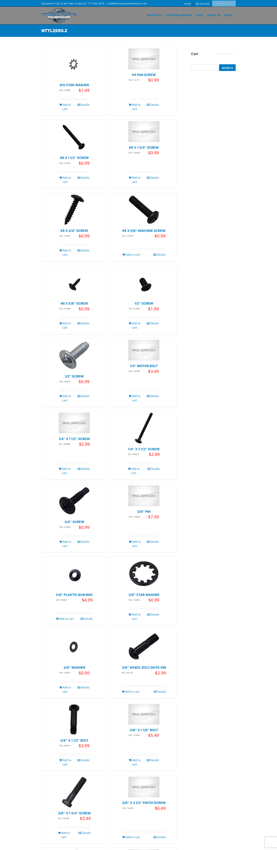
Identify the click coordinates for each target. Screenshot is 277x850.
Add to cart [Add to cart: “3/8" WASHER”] (66, 689)
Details (85, 105)
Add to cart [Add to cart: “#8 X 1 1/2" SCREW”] (66, 180)
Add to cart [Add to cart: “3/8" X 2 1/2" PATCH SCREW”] (132, 837)
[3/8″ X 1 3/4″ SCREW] (74, 792)
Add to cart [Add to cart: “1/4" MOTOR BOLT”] (136, 398)
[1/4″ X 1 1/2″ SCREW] (74, 423)
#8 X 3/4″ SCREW (74, 231)
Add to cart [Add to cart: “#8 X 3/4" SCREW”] (66, 252)
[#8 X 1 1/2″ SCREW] (74, 136)
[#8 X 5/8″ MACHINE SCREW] (143, 209)
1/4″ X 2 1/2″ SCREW (144, 449)
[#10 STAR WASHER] (74, 64)
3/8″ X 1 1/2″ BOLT (74, 740)
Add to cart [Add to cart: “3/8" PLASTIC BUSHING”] (66, 619)
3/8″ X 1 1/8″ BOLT (144, 730)
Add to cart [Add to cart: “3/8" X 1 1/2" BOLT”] (66, 762)
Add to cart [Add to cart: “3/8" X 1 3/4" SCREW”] (65, 835)
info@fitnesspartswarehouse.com (127, 3)
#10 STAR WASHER (74, 85)
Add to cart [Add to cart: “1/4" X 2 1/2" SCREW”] (135, 471)
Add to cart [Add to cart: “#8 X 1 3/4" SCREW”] (136, 180)
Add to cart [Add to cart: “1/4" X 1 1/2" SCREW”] (66, 471)
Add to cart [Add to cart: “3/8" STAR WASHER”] (136, 617)
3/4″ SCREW (74, 522)
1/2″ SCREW (143, 303)
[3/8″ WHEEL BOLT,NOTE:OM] (143, 646)
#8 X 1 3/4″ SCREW (144, 147)
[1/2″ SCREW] (143, 282)
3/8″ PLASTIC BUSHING (74, 595)
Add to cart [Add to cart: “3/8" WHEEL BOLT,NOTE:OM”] (132, 692)
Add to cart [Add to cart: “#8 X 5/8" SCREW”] (66, 325)
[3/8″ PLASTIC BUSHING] (74, 573)
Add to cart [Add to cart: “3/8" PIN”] (136, 544)
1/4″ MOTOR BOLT (144, 366)
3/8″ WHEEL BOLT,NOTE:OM (144, 667)
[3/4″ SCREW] (74, 500)
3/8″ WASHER (74, 667)
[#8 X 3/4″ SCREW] (74, 209)
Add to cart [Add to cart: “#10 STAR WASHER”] (66, 107)
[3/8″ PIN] (143, 495)
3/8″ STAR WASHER (143, 595)
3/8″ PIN (144, 511)
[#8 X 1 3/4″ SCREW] (143, 131)
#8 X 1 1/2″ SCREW (74, 158)
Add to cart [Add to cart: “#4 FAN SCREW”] (136, 107)
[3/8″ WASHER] (74, 646)
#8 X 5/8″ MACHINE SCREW (144, 231)
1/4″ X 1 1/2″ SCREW (74, 439)
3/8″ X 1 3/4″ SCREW (74, 813)
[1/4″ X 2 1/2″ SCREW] (143, 428)
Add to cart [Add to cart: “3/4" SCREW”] (66, 544)
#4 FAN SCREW (144, 75)
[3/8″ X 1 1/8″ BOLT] (143, 714)
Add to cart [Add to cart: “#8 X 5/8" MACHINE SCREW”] (132, 255)
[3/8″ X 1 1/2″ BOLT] (74, 719)
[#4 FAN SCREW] (143, 59)
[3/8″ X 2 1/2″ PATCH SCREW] (143, 787)
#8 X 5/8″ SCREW (74, 303)
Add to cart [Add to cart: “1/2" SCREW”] (136, 325)
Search (227, 67)
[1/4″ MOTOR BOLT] (143, 350)
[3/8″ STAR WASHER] (143, 573)
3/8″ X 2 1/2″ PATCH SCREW (144, 803)
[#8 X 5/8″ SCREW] (74, 282)
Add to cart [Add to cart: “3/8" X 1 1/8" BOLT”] (136, 762)
